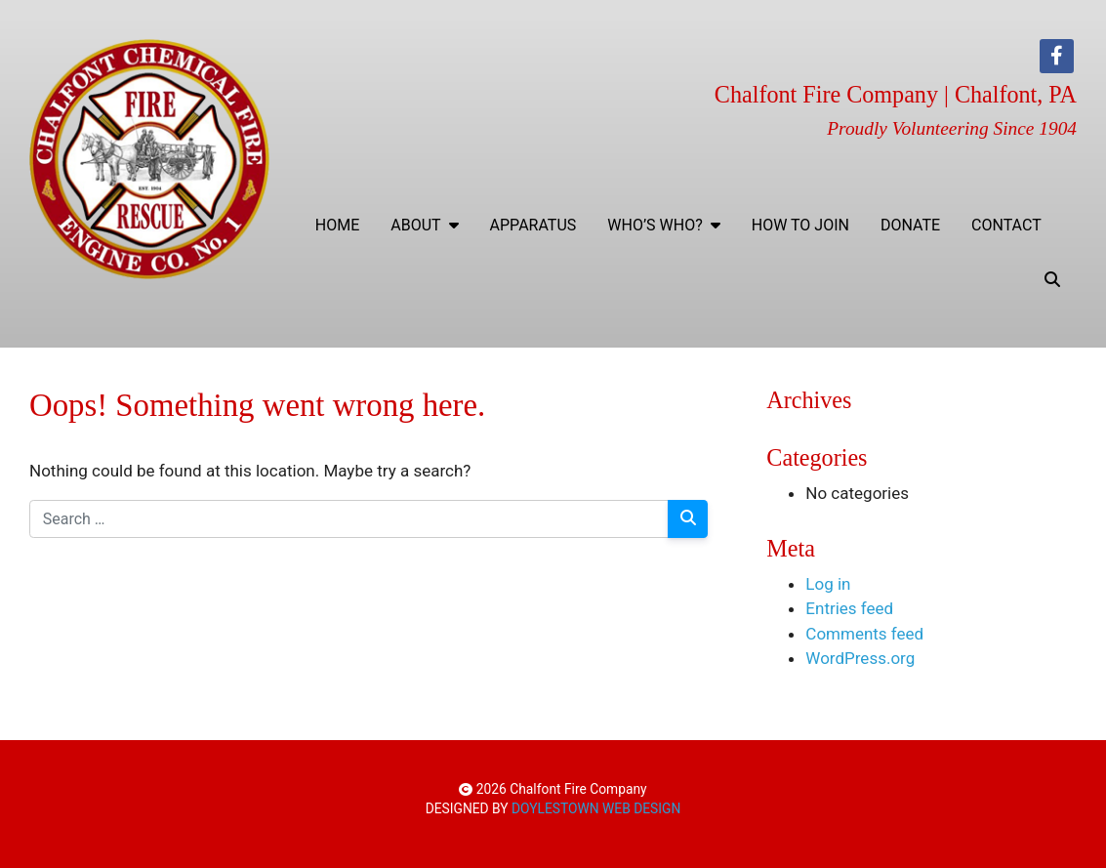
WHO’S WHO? (663, 225)
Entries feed (849, 608)
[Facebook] (1057, 56)
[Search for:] (349, 519)
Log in (827, 584)
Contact (1006, 225)
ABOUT (424, 225)
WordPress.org (860, 658)
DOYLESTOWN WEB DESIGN (596, 808)
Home (337, 225)
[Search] (688, 519)
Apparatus (533, 225)
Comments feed (864, 633)
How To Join (800, 225)
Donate (910, 225)
